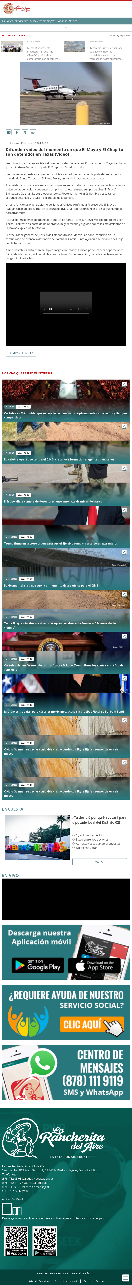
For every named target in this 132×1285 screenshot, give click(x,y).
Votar (99, 862)
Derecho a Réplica (93, 1281)
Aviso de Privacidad (39, 1281)
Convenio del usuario (66, 1281)
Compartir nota (21, 353)
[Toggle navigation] (125, 1278)
